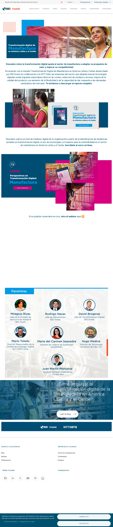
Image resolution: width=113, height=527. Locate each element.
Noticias (4, 456)
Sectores (64, 8)
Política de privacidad (10, 521)
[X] (20, 478)
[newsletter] (43, 478)
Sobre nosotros (34, 8)
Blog (2, 453)
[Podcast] (35, 478)
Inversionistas (106, 8)
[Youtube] (28, 478)
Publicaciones (6, 460)
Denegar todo (84, 516)
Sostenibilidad (94, 8)
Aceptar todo (84, 523)
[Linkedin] (13, 478)
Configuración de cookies (27, 521)
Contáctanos (62, 456)
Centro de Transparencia (66, 453)
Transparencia (85, 2)
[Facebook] (5, 478)
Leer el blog (68, 414)
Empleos (61, 460)
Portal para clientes (102, 2)
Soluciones (73, 8)
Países (55, 8)
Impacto (83, 8)
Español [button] (69, 2)
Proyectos (46, 8)
